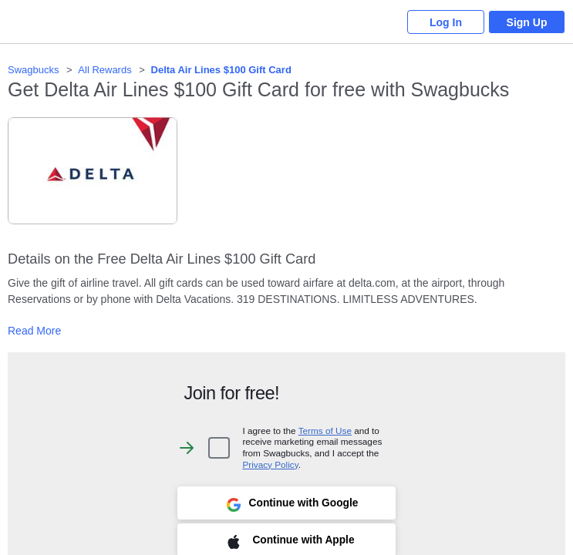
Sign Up (527, 22)
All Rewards (104, 70)
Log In (446, 22)
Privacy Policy (270, 464)
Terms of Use (325, 431)
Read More (34, 331)
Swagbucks (33, 70)
